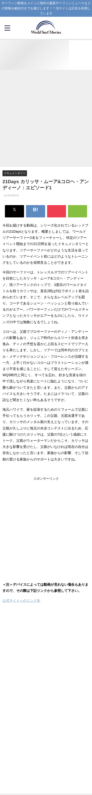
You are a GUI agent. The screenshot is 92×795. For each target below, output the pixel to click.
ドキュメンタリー (15, 173)
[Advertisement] (46, 118)
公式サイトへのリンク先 (21, 600)
